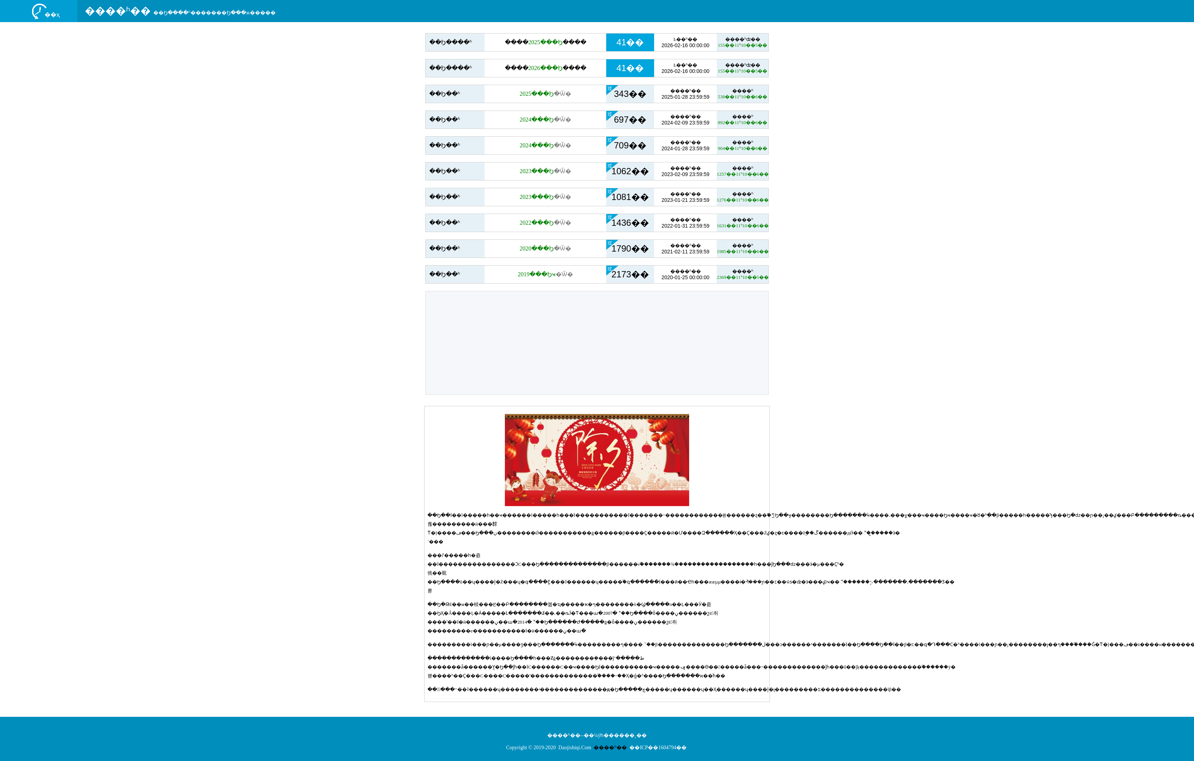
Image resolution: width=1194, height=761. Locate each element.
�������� (545, 42)
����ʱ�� (118, 11)
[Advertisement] (597, 342)
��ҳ (52, 14)
